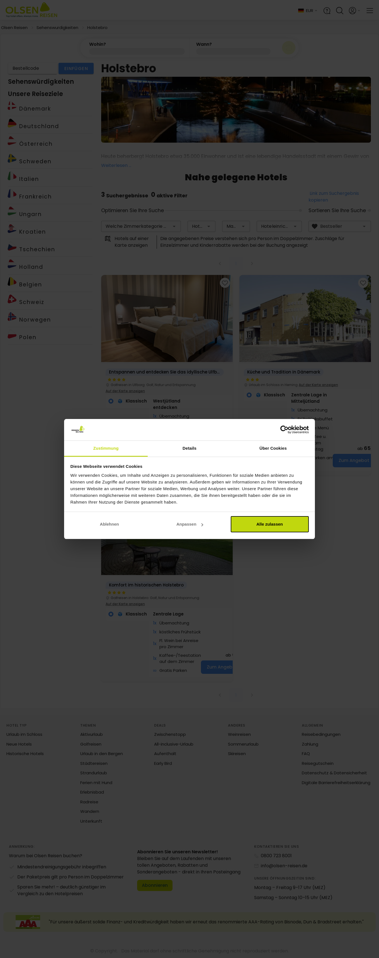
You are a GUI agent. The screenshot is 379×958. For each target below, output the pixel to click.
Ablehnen (109, 524)
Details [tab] (189, 448)
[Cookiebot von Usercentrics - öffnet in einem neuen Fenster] (284, 430)
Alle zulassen (269, 524)
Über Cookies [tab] (273, 448)
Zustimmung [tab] (106, 448)
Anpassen (189, 524)
